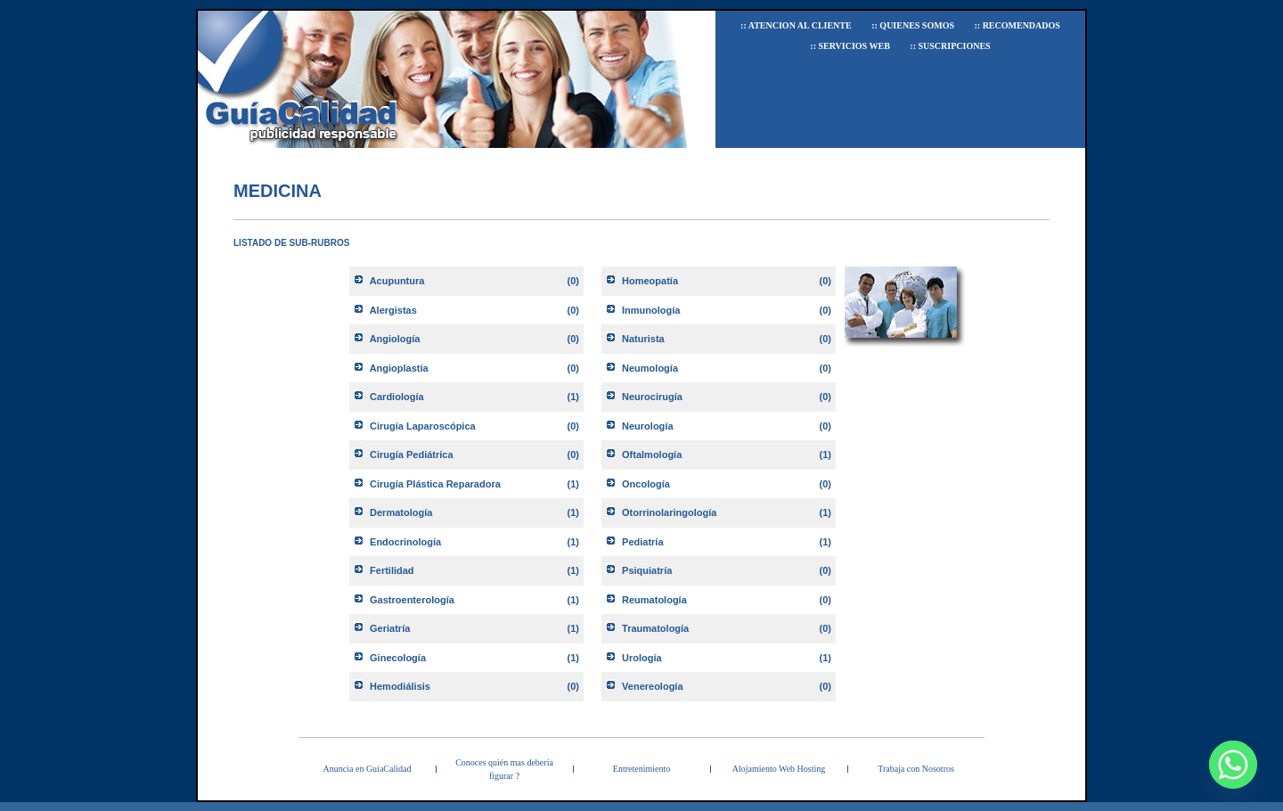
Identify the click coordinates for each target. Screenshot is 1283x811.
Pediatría (642, 542)
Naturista (643, 338)
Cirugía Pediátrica (412, 454)
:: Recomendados (1016, 25)
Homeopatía (650, 280)
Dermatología (401, 512)
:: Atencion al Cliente (796, 25)
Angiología (395, 338)
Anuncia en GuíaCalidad (367, 769)
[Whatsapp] (1233, 765)
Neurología (647, 426)
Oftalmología (652, 454)
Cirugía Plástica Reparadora (435, 484)
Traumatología (655, 628)
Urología (642, 657)
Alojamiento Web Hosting (779, 769)
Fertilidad (392, 570)
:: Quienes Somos (912, 25)
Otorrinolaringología (669, 512)
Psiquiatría (647, 570)
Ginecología (398, 657)
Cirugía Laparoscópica (423, 426)
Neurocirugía (652, 396)
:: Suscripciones (950, 46)
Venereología (652, 686)
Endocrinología (405, 542)
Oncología (646, 484)
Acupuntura (397, 280)
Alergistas (393, 310)
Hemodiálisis (400, 686)
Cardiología (397, 396)
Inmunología (651, 310)
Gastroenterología (412, 599)
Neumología (650, 368)
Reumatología (654, 599)
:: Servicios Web (850, 46)
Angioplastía (399, 368)
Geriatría (390, 628)
